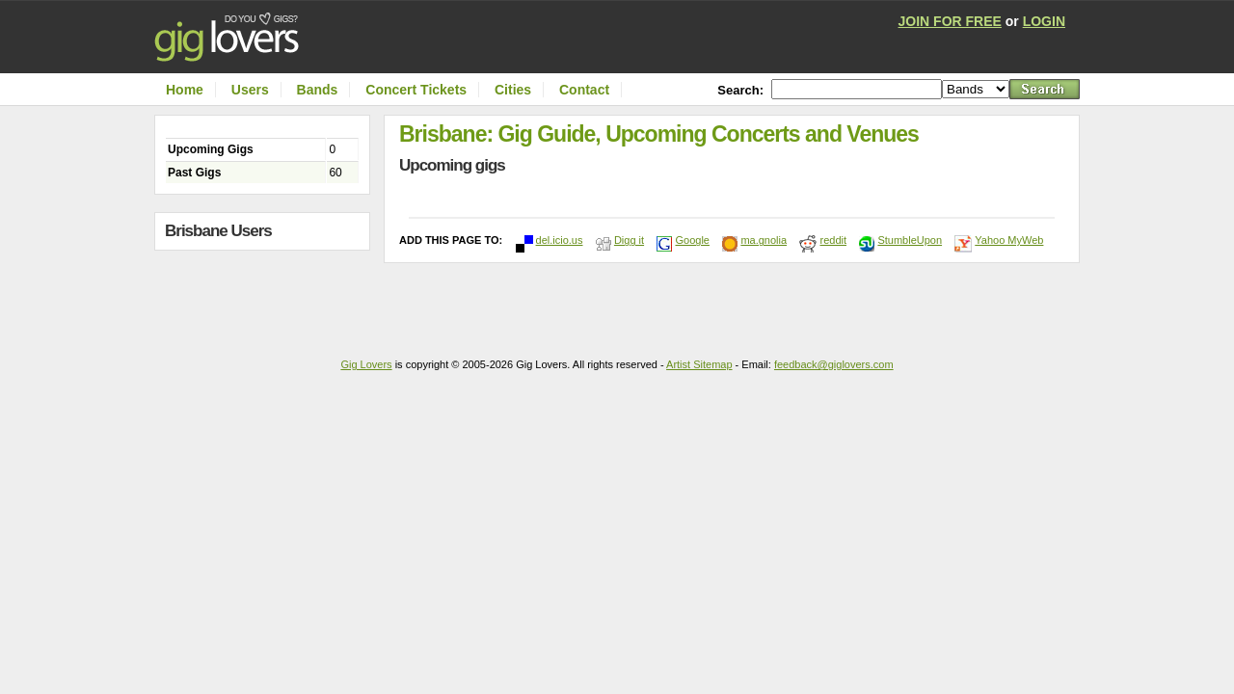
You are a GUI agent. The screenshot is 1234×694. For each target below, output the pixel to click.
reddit (832, 240)
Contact (584, 89)
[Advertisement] (267, 297)
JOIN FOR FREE (950, 21)
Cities (513, 89)
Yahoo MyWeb (1009, 240)
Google (692, 240)
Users (250, 89)
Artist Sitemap (699, 364)
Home (184, 89)
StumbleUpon (909, 240)
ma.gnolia (763, 240)
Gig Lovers (365, 364)
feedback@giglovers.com (834, 364)
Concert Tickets (416, 89)
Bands (317, 89)
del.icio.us (559, 240)
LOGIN (1044, 21)
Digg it (629, 240)
